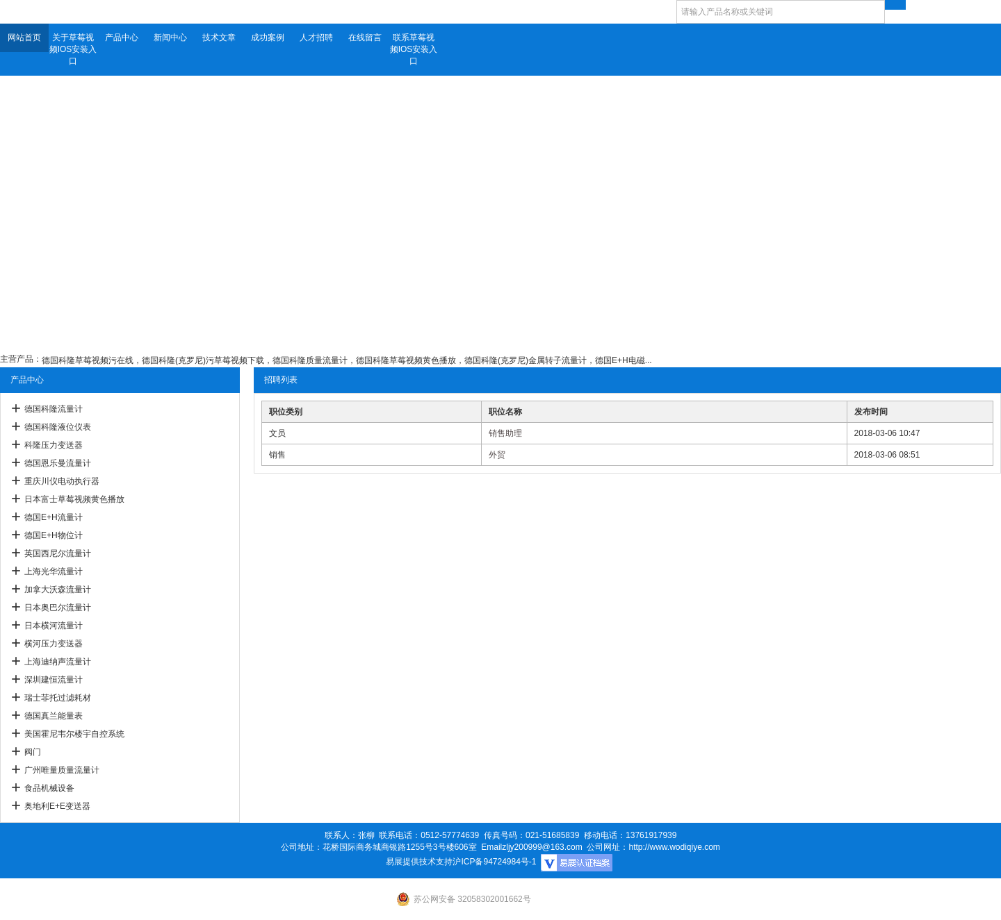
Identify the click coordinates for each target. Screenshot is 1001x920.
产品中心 (121, 37)
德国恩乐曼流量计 (57, 463)
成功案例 (267, 37)
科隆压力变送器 (53, 445)
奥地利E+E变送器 (57, 806)
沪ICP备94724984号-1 (494, 862)
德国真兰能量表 (53, 716)
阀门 (32, 752)
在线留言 (365, 37)
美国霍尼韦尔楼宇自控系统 (74, 734)
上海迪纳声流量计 (57, 662)
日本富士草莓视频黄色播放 (74, 499)
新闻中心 (170, 37)
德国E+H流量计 (53, 517)
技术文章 (219, 37)
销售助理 (505, 433)
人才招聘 (316, 37)
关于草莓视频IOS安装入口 (73, 49)
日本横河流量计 (53, 625)
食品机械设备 (49, 788)
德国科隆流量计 (53, 409)
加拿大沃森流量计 (57, 589)
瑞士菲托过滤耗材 (57, 698)
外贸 (497, 455)
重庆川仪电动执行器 (61, 481)
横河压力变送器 (53, 644)
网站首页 (24, 37)
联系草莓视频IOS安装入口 (414, 49)
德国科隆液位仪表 (57, 427)
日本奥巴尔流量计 (57, 607)
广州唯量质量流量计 (61, 770)
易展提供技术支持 (419, 862)
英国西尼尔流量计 (57, 553)
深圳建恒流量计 (53, 680)
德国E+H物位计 (53, 535)
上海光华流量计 (53, 571)
